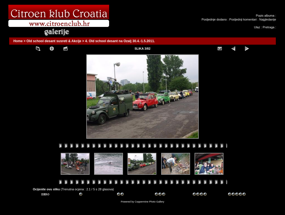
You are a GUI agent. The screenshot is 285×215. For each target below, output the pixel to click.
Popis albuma (265, 15)
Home (18, 41)
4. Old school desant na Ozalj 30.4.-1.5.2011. (120, 41)
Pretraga (268, 27)
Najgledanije (267, 19)
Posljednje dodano (214, 19)
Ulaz (257, 27)
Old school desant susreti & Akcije (53, 41)
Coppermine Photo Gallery (149, 201)
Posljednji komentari (243, 19)
